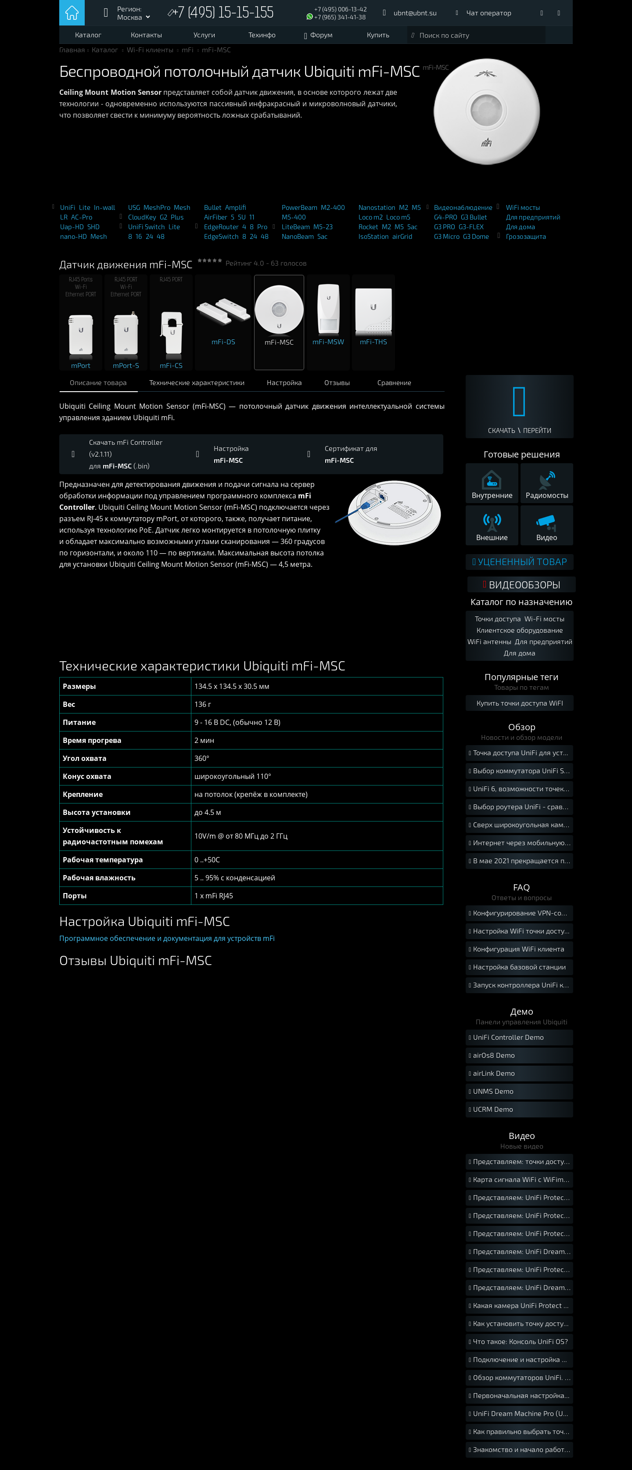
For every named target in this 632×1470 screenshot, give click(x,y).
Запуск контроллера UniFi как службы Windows (520, 989)
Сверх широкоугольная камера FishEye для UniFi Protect (520, 828)
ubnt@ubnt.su (415, 12)
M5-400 (294, 221)
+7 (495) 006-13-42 (340, 9)
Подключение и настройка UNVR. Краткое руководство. (520, 1363)
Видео (522, 1139)
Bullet (213, 212)
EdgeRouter (221, 231)
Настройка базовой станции (516, 971)
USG (134, 212)
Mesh (98, 241)
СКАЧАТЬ (501, 435)
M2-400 (333, 212)
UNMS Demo (490, 1095)
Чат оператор (489, 12)
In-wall (104, 212)
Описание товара (99, 386)
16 (139, 241)
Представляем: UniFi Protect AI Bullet (520, 1237)
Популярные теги (522, 680)
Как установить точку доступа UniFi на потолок (520, 1327)
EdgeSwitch (221, 241)
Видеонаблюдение (463, 212)
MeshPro (157, 212)
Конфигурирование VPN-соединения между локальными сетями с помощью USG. (520, 917)
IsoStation (374, 241)
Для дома (520, 231)
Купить (378, 34)
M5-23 (323, 231)
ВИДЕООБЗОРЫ (521, 588)
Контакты (146, 34)
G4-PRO (445, 221)
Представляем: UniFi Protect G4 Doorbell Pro (520, 1201)
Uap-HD (72, 231)
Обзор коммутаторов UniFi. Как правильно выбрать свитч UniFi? (520, 1381)
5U (242, 221)
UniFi (67, 212)
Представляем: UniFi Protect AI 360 (520, 1273)
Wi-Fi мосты (544, 622)
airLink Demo (491, 1077)
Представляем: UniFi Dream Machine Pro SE (520, 1291)
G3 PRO (444, 231)
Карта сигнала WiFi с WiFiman (519, 1183)
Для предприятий (533, 221)
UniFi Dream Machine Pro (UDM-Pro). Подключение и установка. (520, 1417)
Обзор (521, 730)
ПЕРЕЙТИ (537, 435)
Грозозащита (526, 241)
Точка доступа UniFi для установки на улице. (520, 756)
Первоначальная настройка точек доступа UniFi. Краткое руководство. (520, 1399)
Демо (521, 1015)
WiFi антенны (489, 645)
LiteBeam (296, 231)
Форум (321, 34)
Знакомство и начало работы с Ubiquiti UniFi (520, 1453)
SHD (93, 231)
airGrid (402, 241)
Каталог (88, 34)
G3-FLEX (471, 231)
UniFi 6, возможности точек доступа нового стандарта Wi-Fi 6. (520, 792)
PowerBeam (299, 212)
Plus (177, 221)
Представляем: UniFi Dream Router (520, 1255)
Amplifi (235, 212)
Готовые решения (522, 459)
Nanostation (377, 212)
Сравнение (404, 387)
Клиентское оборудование (519, 633)
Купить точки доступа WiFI (519, 706)
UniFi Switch (146, 231)
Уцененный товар (519, 565)
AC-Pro (81, 221)
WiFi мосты (523, 212)
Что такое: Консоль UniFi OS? (517, 1345)
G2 (163, 221)
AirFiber (215, 221)
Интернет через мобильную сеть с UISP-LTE (520, 846)
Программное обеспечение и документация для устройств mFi (167, 943)
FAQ (521, 891)
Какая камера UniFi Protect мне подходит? (520, 1309)
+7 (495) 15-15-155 (225, 14)
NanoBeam (298, 241)
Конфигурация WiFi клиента (515, 953)
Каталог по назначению (521, 605)
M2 (403, 212)
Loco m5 (398, 221)
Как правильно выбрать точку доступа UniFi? (520, 1435)
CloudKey (142, 221)
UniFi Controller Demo (505, 1041)
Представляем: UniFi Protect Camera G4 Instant (520, 1219)
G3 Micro (447, 241)
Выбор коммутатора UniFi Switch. (520, 774)
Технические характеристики (200, 386)
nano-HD (73, 241)
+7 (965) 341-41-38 (340, 17)
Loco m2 (371, 221)
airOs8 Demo (491, 1059)
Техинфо (262, 34)
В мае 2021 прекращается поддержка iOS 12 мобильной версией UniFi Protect (520, 864)
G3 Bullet (474, 221)
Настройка (291, 386)
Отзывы (346, 386)
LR (64, 221)
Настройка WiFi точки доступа (519, 935)
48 (161, 241)
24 (149, 241)
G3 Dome (476, 241)
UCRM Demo (490, 1113)
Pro (262, 231)
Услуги (204, 34)
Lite (84, 212)
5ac (322, 241)
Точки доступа (498, 622)
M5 (416, 212)
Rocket (368, 231)
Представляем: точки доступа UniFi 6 (520, 1165)
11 (252, 221)
